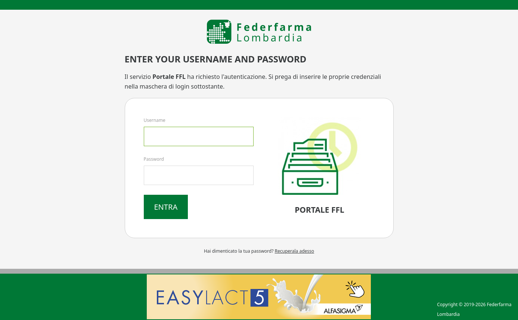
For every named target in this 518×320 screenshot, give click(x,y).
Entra (166, 207)
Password (154, 159)
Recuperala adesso (294, 251)
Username (154, 120)
